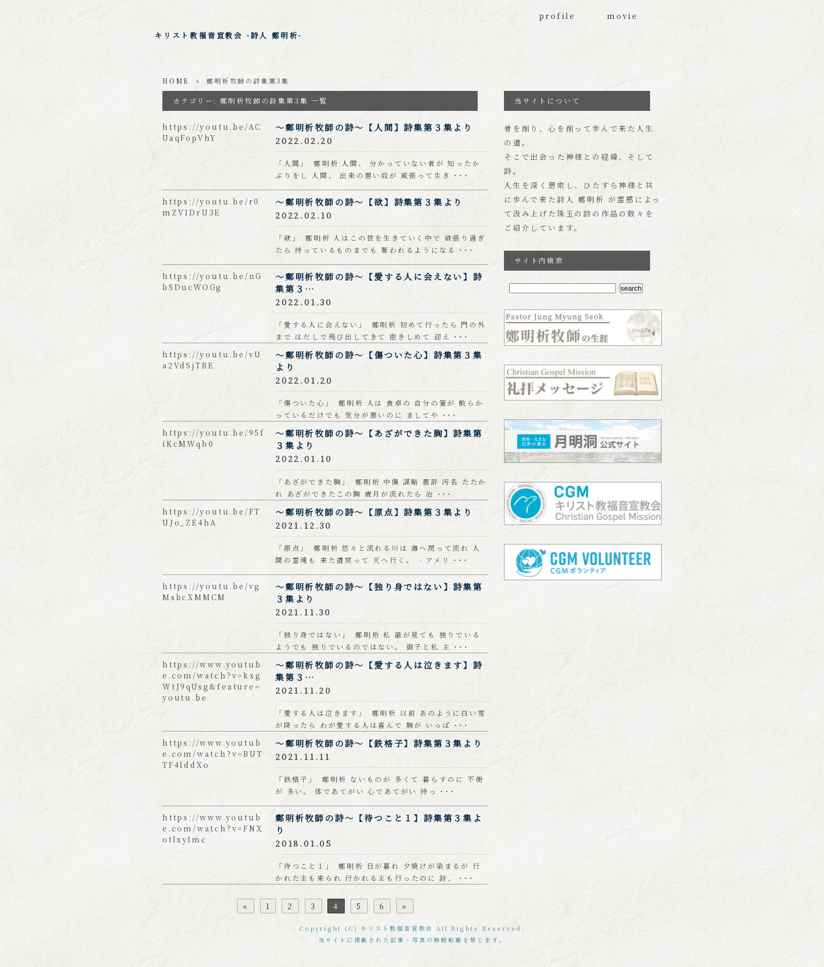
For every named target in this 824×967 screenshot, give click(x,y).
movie (622, 16)
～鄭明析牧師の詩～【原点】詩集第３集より (374, 512)
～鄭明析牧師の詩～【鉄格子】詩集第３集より (379, 743)
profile (557, 16)
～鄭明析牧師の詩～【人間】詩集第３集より (374, 127)
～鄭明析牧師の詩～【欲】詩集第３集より (369, 202)
